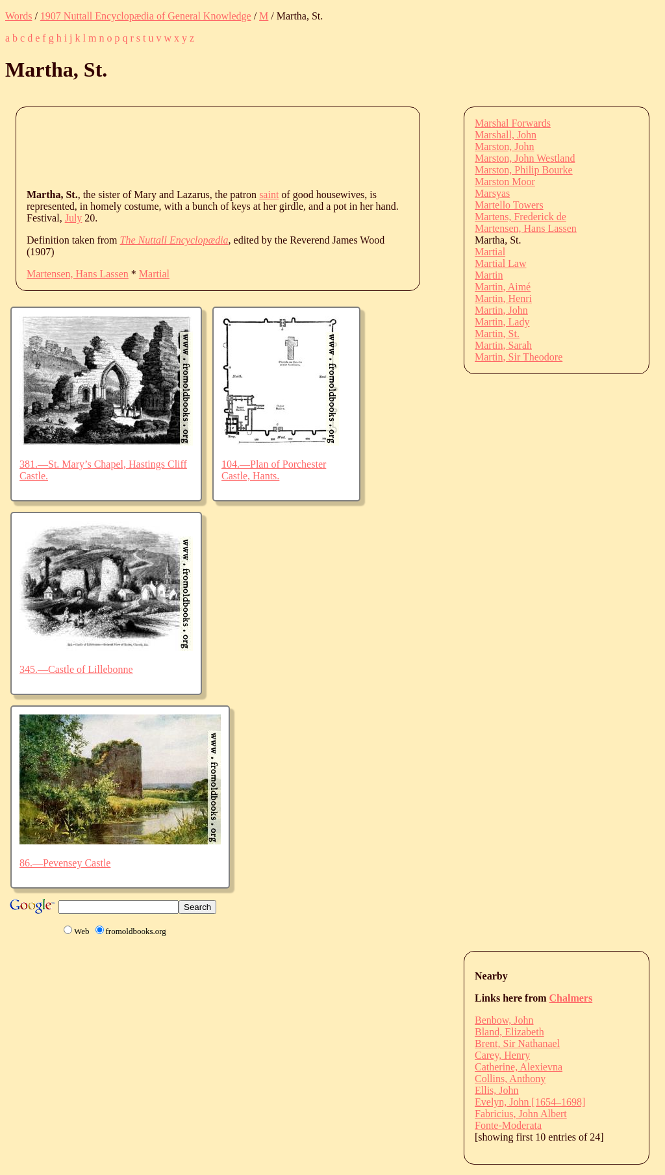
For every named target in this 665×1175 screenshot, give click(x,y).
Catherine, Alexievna (518, 1066)
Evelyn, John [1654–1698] (530, 1101)
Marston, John (504, 146)
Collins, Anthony (510, 1078)
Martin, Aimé (503, 286)
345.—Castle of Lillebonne (76, 669)
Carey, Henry (502, 1055)
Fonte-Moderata (508, 1125)
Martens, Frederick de (520, 216)
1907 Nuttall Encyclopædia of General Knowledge (145, 15)
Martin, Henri (503, 298)
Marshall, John (505, 134)
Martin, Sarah (503, 345)
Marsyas (492, 193)
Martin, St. (497, 333)
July (73, 217)
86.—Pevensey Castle (64, 862)
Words (18, 15)
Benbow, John (504, 1020)
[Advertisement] (263, 147)
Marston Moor (505, 181)
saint (269, 194)
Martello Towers (509, 204)
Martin (489, 275)
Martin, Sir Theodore (518, 356)
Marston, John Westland (525, 158)
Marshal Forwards (513, 123)
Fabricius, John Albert (521, 1113)
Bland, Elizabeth (509, 1031)
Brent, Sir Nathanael (517, 1043)
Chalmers (571, 998)
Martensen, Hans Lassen (78, 273)
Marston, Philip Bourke (524, 169)
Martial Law (501, 263)
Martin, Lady (502, 321)
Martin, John (501, 310)
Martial (154, 273)
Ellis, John (497, 1090)
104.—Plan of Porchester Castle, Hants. (273, 470)
